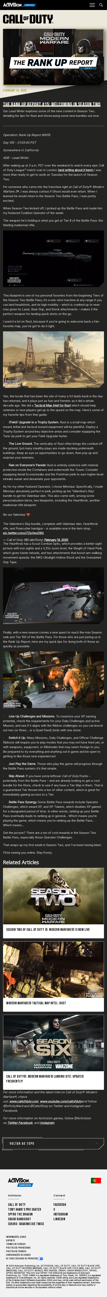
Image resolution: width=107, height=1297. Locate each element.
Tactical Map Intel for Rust (52, 405)
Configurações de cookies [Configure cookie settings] (18, 1255)
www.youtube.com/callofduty (61, 1101)
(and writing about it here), (76, 170)
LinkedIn (59, 1219)
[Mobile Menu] (92, 5)
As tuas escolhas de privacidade (23, 1258)
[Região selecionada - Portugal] (96, 1180)
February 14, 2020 (56, 540)
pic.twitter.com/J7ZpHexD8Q (23, 533)
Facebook (25, 1123)
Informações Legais (16, 1237)
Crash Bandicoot (19, 1219)
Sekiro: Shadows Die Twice (26, 1224)
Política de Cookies (16, 1251)
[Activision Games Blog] (19, 5)
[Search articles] (101, 5)
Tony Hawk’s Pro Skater (24, 1209)
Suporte (10, 1240)
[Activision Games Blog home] (20, 1182)
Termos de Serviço (16, 1244)
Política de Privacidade (18, 1247)
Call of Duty (17, 1205)
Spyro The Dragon (20, 1214)
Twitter (12, 1123)
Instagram (47, 1123)
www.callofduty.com (23, 1101)
